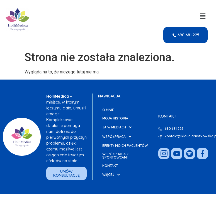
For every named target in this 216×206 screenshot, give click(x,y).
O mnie (108, 110)
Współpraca (118, 137)
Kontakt (110, 166)
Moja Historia (115, 118)
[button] (203, 16)
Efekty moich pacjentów (125, 145)
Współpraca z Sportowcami (115, 155)
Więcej (112, 174)
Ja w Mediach (118, 127)
